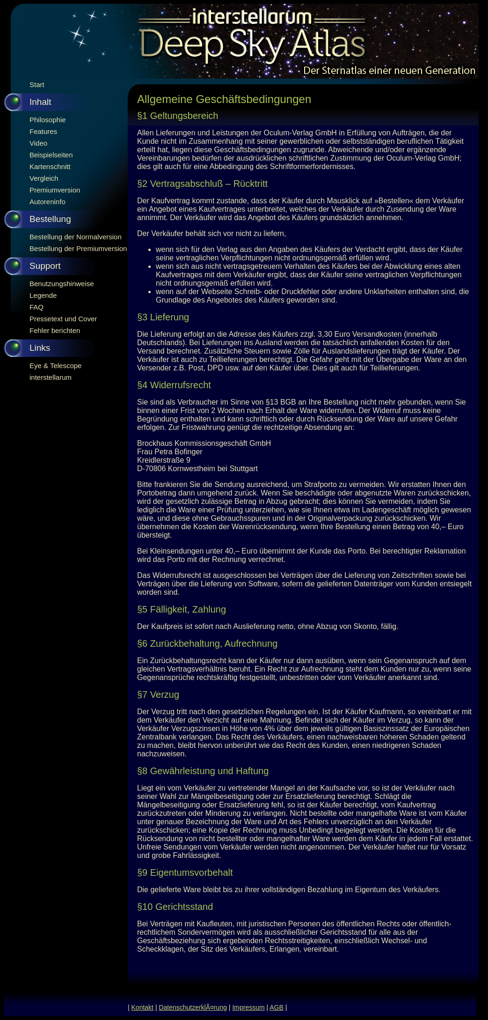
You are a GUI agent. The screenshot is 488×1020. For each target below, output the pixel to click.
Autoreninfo (47, 202)
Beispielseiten (51, 155)
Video (38, 143)
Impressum (248, 1007)
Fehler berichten (54, 330)
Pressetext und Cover (63, 319)
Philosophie (47, 120)
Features (43, 131)
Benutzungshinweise (61, 284)
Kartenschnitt (50, 166)
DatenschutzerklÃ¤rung (193, 1007)
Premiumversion (54, 190)
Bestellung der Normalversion (75, 237)
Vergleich (43, 178)
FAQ (36, 307)
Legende (43, 295)
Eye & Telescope (55, 366)
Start (36, 85)
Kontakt (142, 1007)
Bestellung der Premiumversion (78, 248)
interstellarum (50, 377)
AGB (276, 1007)
